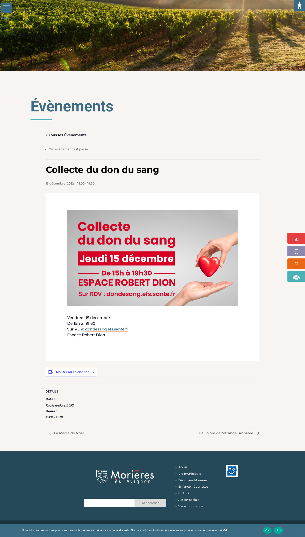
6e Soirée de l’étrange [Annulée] (227, 433)
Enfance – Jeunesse (193, 486)
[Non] (300, 530)
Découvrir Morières (193, 480)
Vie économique (191, 506)
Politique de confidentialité (245, 530)
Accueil (183, 467)
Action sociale (189, 500)
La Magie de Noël (68, 433)
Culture (184, 493)
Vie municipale (189, 474)
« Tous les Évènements (66, 135)
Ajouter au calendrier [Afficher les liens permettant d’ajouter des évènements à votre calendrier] (72, 372)
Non (278, 530)
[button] (299, 5)
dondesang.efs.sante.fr (106, 329)
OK (267, 530)
